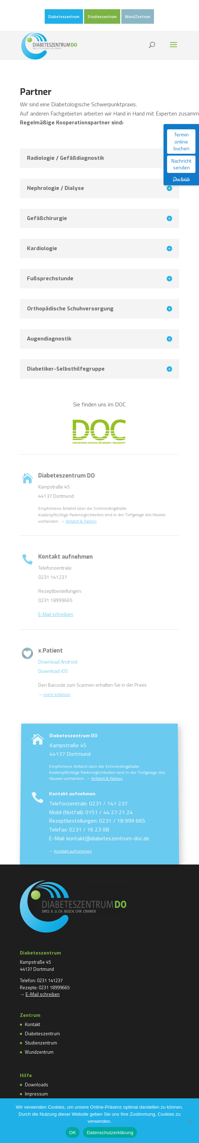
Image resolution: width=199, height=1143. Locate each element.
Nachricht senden (181, 164)
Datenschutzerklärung (110, 1132)
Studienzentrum (102, 17)
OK (72, 1132)
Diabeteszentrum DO (75, 768)
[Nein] (190, 1120)
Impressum (36, 1093)
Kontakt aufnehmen (73, 809)
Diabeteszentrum (63, 17)
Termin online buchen (181, 141)
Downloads (36, 1084)
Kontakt (32, 1024)
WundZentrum (137, 17)
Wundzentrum (39, 1051)
